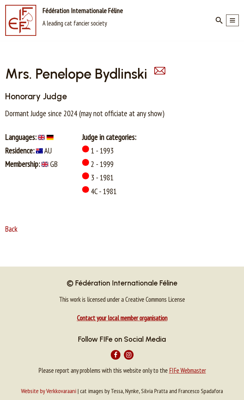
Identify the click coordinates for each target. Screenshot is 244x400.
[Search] (219, 20)
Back (11, 229)
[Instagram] (129, 355)
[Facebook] (115, 355)
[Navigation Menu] (232, 20)
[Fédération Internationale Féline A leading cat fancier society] (64, 20)
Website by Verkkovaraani (48, 391)
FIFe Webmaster (187, 370)
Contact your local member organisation (122, 318)
